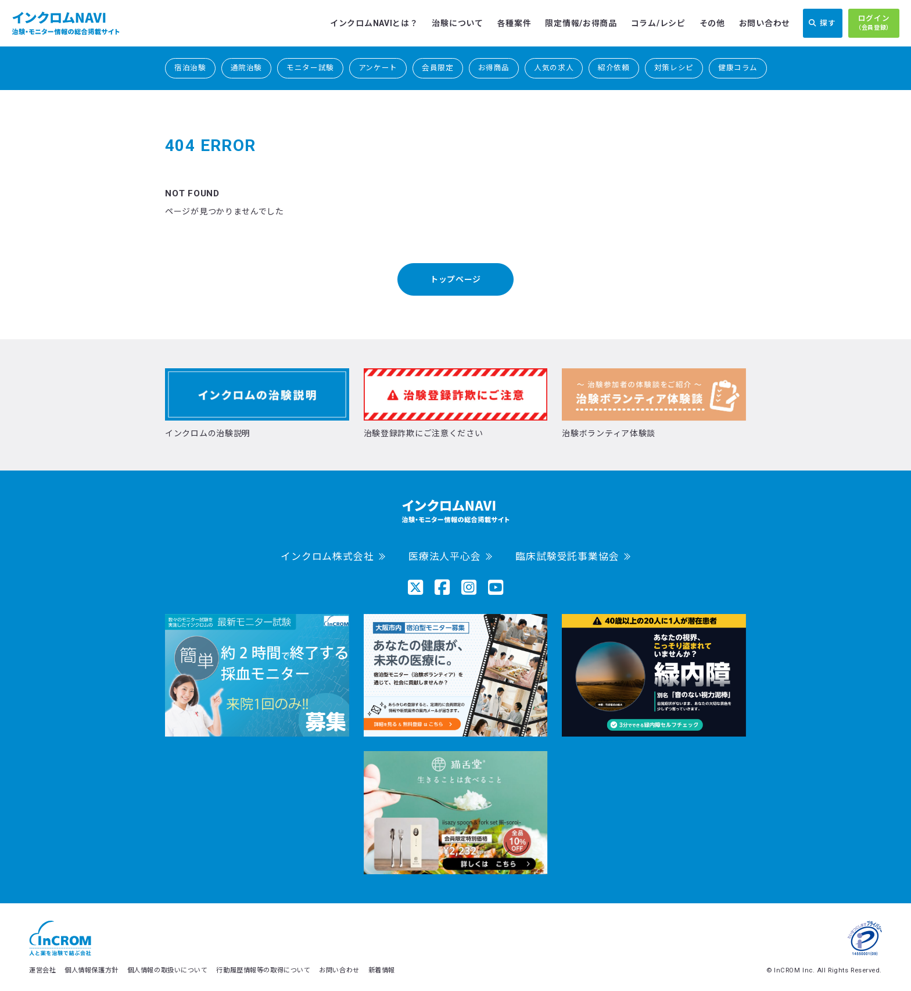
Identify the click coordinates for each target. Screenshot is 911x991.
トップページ (455, 279)
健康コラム (738, 67)
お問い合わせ (764, 23)
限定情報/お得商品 (580, 23)
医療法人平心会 (444, 557)
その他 (712, 23)
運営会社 (42, 970)
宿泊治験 (190, 67)
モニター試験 (310, 67)
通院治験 (247, 67)
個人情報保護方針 (91, 970)
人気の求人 (553, 67)
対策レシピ (674, 67)
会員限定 (438, 67)
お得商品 (494, 67)
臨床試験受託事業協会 (567, 557)
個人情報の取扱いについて (167, 970)
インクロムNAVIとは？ (374, 23)
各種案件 (514, 23)
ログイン (873, 23)
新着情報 (381, 970)
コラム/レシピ (658, 23)
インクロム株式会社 (327, 557)
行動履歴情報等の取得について (263, 970)
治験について (457, 23)
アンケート (377, 67)
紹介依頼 (614, 67)
